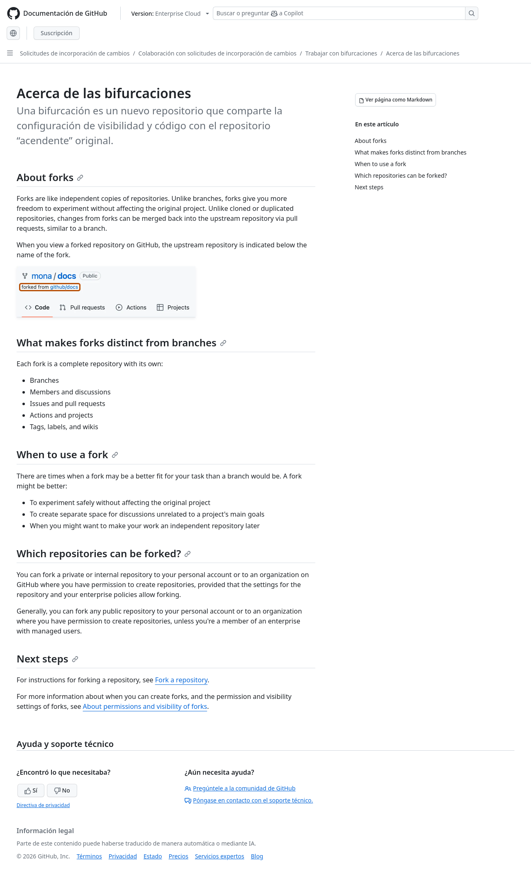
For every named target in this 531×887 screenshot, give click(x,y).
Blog (257, 856)
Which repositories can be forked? (104, 553)
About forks (50, 177)
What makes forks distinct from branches (122, 342)
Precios (178, 856)
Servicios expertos (219, 856)
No (62, 790)
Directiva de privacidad (43, 805)
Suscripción (57, 33)
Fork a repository (181, 679)
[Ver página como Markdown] (395, 99)
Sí (30, 790)
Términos (89, 856)
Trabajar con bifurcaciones (341, 53)
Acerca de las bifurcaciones (422, 53)
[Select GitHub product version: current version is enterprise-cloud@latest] (169, 13)
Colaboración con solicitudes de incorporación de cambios (218, 53)
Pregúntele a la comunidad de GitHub (240, 788)
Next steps (47, 658)
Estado (153, 856)
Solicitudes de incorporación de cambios (74, 53)
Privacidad (123, 856)
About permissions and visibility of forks (145, 706)
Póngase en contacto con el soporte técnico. (249, 800)
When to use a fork (67, 454)
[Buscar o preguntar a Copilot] (345, 13)
